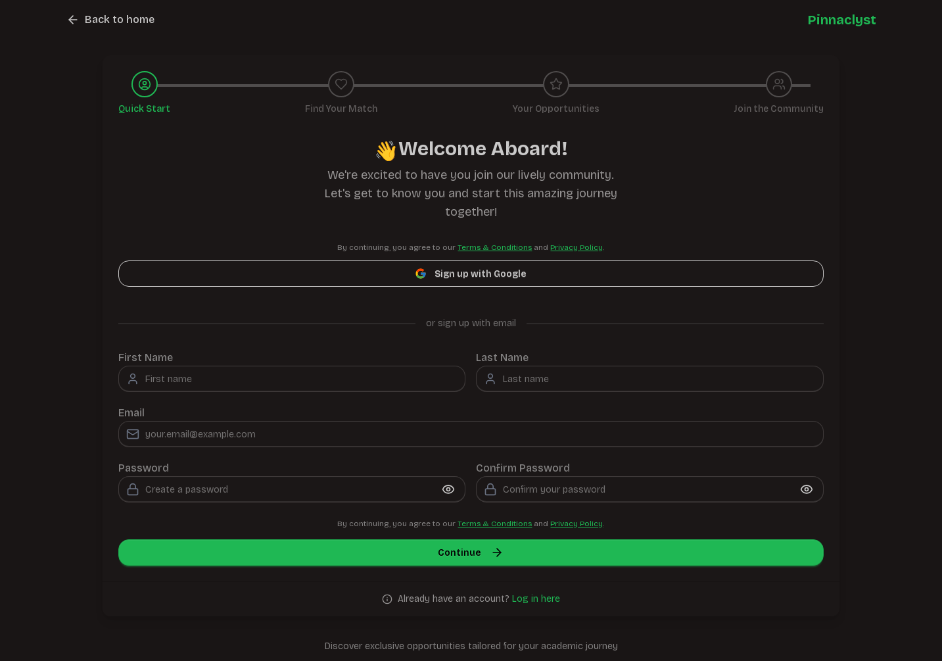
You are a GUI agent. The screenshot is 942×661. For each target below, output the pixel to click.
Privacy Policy (576, 247)
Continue (471, 552)
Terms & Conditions (495, 247)
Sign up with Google (471, 274)
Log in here (536, 598)
